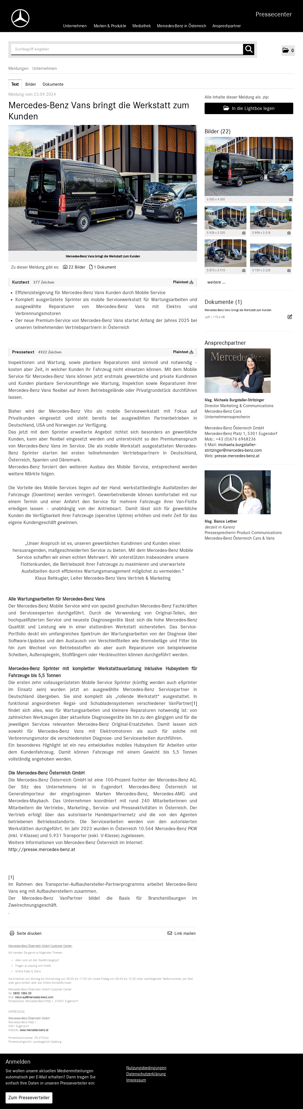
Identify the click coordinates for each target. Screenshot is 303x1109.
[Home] (17, 18)
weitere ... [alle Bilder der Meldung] (216, 282)
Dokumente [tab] (53, 84)
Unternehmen (74, 26)
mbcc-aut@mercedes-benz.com (34, 997)
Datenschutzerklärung (146, 1074)
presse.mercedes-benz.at (237, 456)
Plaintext (183, 282)
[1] (194, 703)
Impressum (136, 1080)
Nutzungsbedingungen (146, 1068)
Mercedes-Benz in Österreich (181, 26)
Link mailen (185, 933)
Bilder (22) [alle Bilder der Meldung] (218, 131)
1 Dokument (105, 267)
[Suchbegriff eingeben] (132, 49)
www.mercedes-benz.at (34, 1030)
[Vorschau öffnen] (102, 188)
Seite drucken (29, 933)
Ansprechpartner (226, 26)
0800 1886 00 (22, 993)
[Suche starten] (248, 49)
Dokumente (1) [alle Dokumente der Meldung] (223, 302)
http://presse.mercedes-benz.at (41, 849)
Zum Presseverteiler (29, 1097)
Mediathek (141, 26)
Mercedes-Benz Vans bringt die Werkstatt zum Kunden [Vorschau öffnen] (103, 256)
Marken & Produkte (110, 26)
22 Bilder (77, 267)
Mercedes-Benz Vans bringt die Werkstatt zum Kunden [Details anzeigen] (238, 310)
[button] (288, 50)
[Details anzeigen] (290, 199)
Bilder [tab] (30, 84)
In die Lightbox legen (249, 108)
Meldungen (18, 68)
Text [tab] (15, 84)
